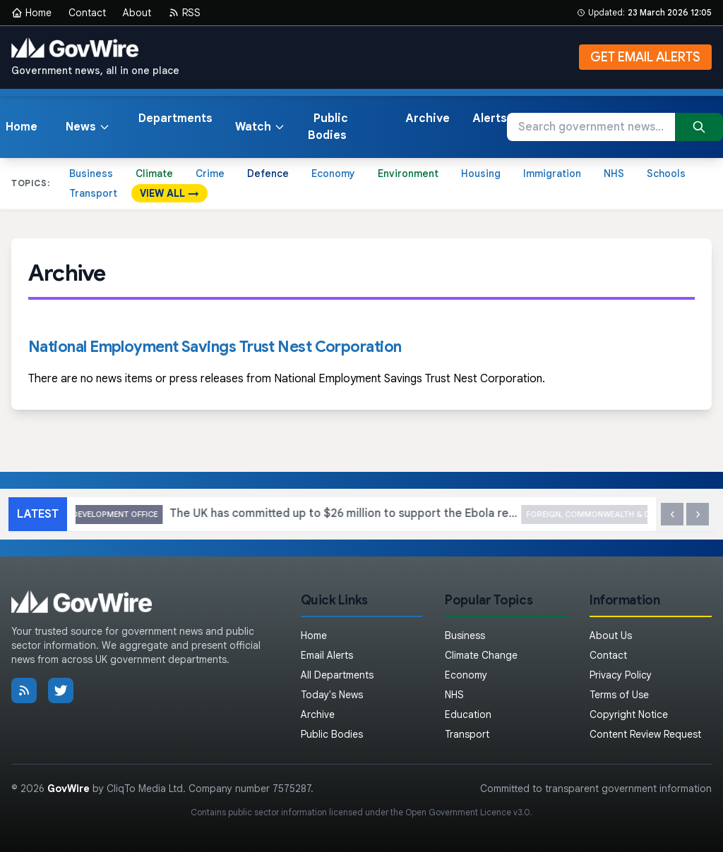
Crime (210, 173)
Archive (427, 118)
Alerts (489, 118)
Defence (268, 173)
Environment (408, 173)
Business (91, 173)
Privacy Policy (621, 675)
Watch (260, 127)
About (137, 12)
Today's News (332, 694)
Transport (93, 193)
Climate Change (481, 655)
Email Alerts (327, 655)
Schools (666, 173)
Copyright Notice (629, 714)
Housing (481, 173)
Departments (175, 118)
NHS (614, 173)
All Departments (337, 675)
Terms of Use (619, 694)
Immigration (552, 173)
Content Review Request (645, 734)
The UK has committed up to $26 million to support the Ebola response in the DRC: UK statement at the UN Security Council (361, 514)
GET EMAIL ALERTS (645, 57)
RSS (184, 12)
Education (468, 714)
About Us (611, 635)
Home (31, 12)
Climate (154, 173)
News (88, 127)
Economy (333, 173)
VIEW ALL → (169, 193)
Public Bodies (328, 126)
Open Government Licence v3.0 (467, 812)
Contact (87, 12)
